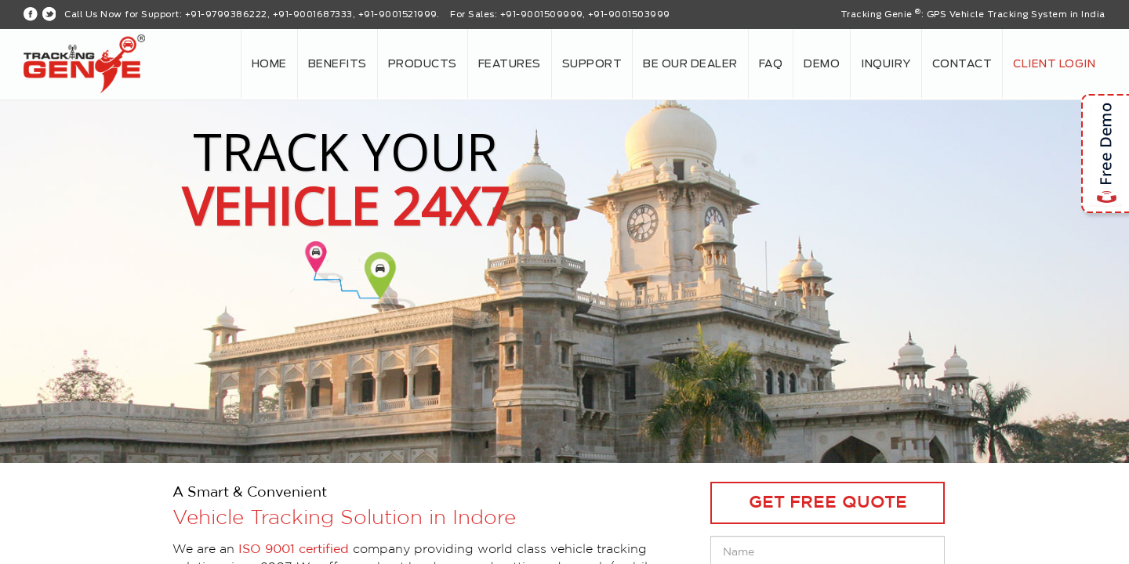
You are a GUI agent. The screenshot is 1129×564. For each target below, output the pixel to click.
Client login (1054, 64)
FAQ (771, 64)
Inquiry (886, 64)
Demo (822, 64)
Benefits (337, 64)
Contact (962, 64)
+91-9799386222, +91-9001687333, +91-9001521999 (311, 14)
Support (592, 64)
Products (422, 64)
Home (269, 64)
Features (509, 64)
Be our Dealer (690, 64)
